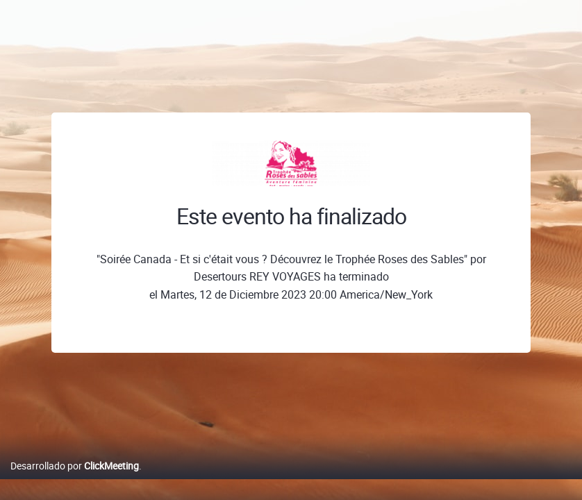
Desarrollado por (74, 480)
